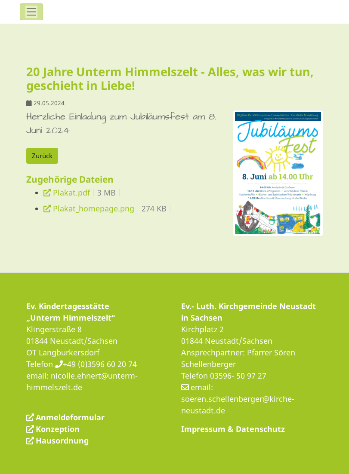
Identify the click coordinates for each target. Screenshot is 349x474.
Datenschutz (260, 429)
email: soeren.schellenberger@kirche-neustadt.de (237, 399)
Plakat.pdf (71, 192)
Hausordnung (62, 440)
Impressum (203, 429)
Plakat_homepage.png (93, 208)
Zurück (42, 155)
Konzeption (58, 429)
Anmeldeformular (70, 417)
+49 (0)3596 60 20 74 (100, 364)
